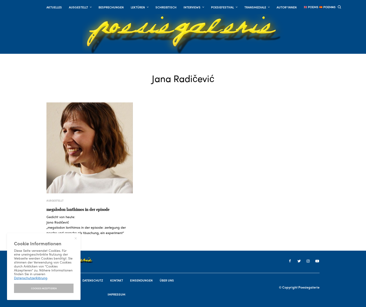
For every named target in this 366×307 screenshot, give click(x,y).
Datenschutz (92, 280)
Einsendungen (141, 280)
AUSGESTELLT (54, 200)
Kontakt (116, 280)
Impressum (116, 294)
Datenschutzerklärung (30, 277)
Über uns (167, 280)
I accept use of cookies (43, 288)
